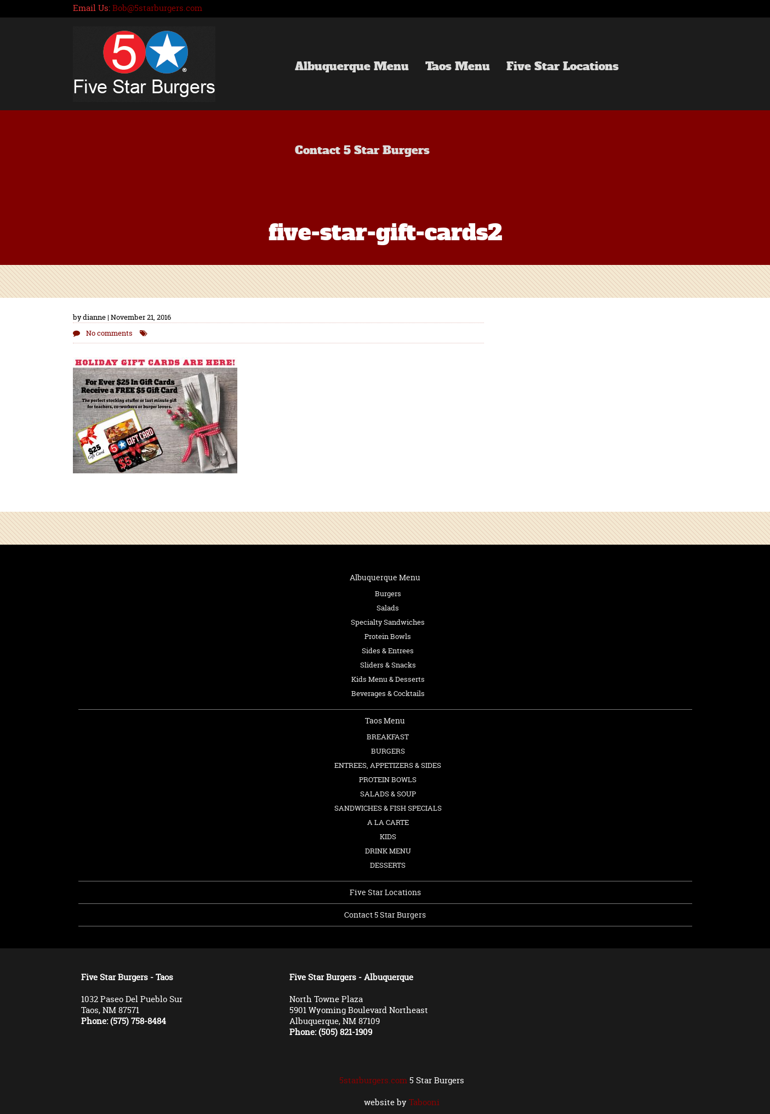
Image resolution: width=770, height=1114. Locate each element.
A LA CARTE (388, 822)
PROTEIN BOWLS (388, 779)
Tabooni (424, 1102)
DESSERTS (388, 865)
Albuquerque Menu (352, 67)
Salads (388, 608)
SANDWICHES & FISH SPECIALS (388, 808)
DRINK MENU (388, 851)
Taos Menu (457, 67)
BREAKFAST (388, 737)
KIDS (388, 836)
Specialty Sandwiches (388, 622)
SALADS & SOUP (388, 794)
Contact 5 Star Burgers (362, 151)
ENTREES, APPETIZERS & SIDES (387, 765)
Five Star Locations (562, 67)
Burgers (388, 593)
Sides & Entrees (388, 650)
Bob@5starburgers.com (157, 8)
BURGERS (388, 751)
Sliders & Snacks (388, 665)
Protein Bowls (387, 636)
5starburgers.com (373, 1080)
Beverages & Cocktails (388, 693)
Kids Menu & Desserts (388, 679)
